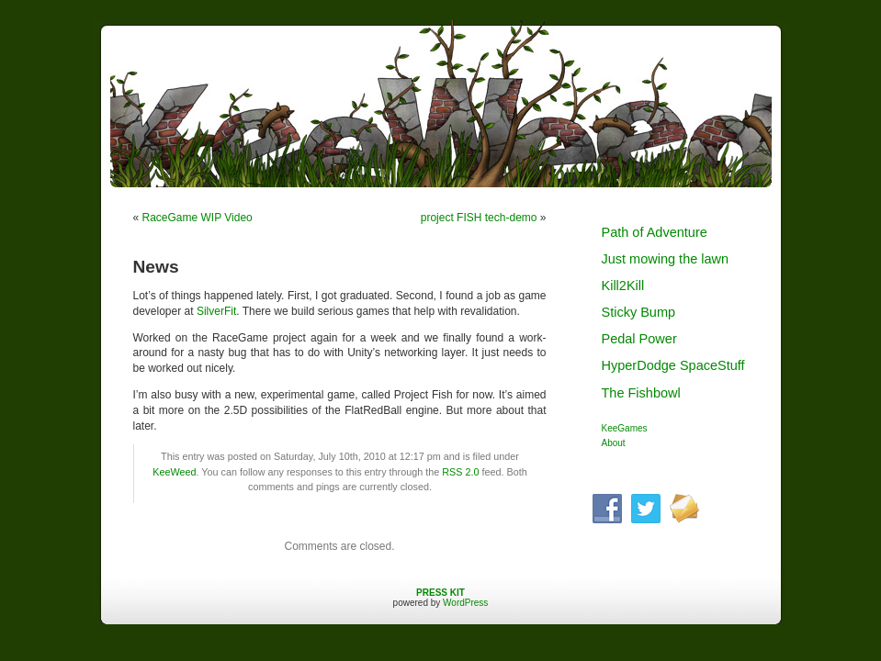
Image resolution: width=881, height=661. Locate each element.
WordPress (465, 603)
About (614, 443)
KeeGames (625, 428)
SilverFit (216, 311)
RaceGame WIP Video (197, 217)
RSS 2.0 (460, 471)
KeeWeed (174, 471)
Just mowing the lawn (665, 259)
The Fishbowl (641, 393)
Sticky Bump (639, 312)
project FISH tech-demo (479, 217)
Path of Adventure (654, 232)
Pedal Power (639, 338)
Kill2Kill (623, 285)
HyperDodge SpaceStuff (673, 365)
